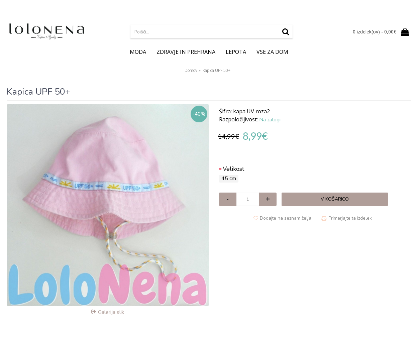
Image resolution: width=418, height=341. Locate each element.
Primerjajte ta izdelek (350, 218)
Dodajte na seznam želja (285, 218)
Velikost (233, 169)
